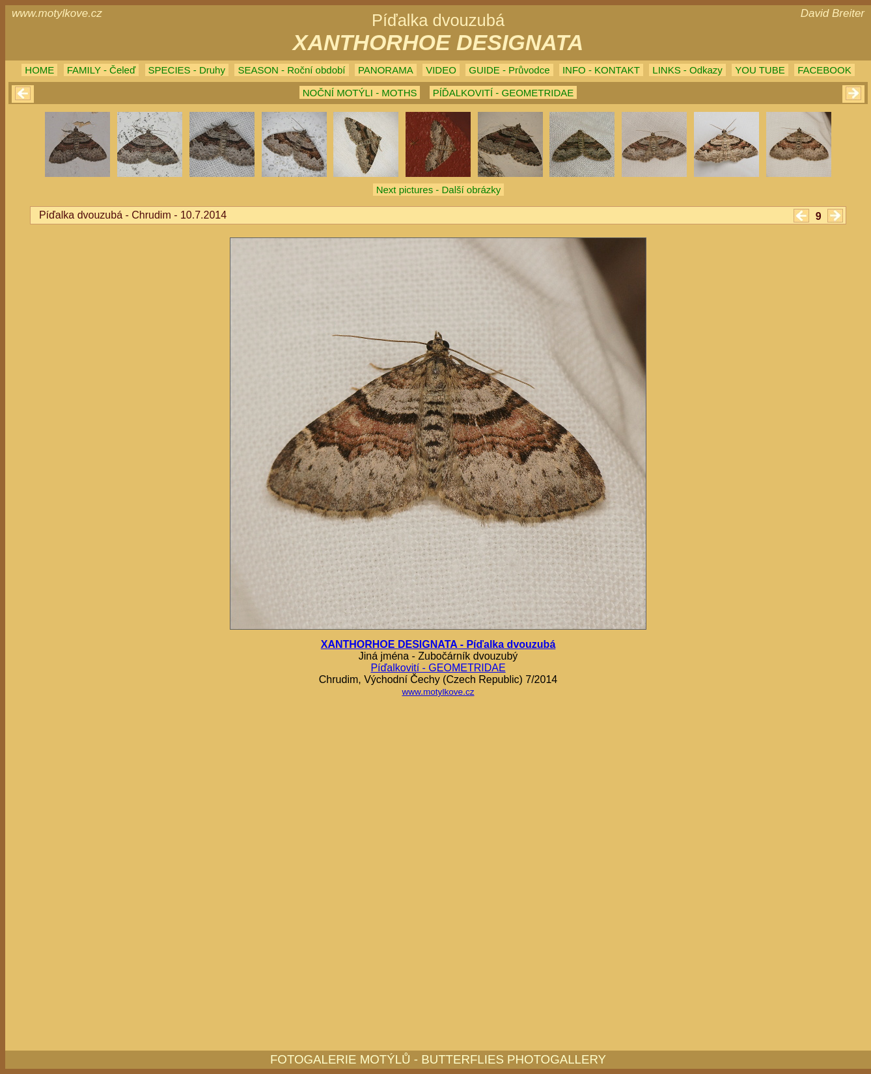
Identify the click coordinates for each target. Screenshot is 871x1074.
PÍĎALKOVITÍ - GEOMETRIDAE (503, 92)
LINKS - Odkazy (687, 69)
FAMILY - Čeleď (101, 69)
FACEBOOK (824, 69)
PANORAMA (385, 69)
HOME (39, 69)
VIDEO (441, 69)
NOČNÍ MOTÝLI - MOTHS (360, 92)
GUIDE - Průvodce (509, 69)
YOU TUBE (759, 69)
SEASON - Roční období (291, 69)
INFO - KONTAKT (601, 69)
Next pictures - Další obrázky (438, 189)
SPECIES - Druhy (186, 69)
